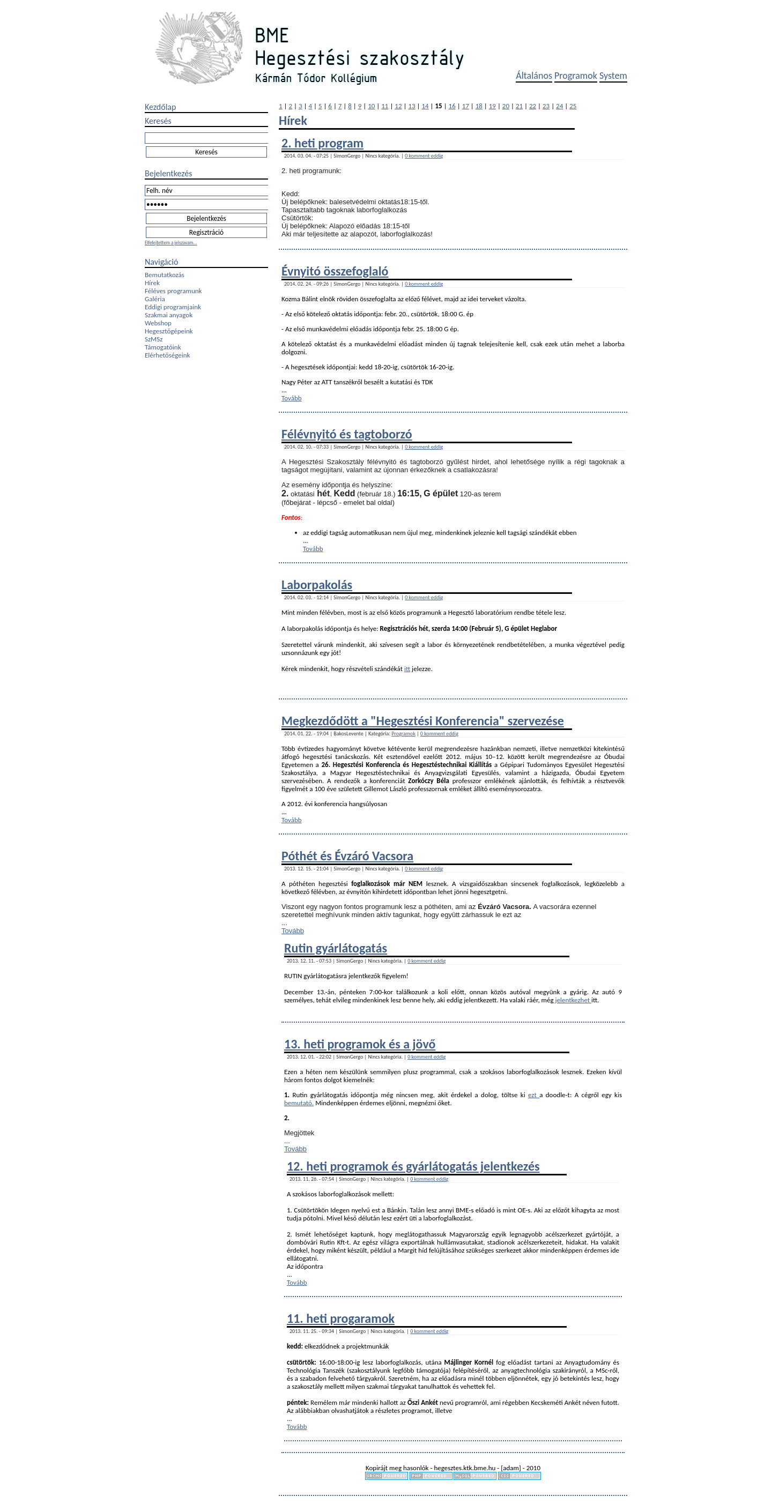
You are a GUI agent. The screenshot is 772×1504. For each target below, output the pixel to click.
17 (465, 106)
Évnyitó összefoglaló (335, 271)
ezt (533, 1095)
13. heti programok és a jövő (359, 1044)
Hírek (152, 283)
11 (384, 106)
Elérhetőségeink (167, 355)
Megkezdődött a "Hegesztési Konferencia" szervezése (422, 720)
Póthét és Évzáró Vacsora (347, 855)
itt (407, 669)
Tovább (291, 398)
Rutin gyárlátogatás (335, 948)
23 (546, 106)
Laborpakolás (316, 584)
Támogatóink (163, 347)
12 (398, 106)
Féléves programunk (173, 291)
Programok (575, 75)
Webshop (158, 323)
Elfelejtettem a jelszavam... (171, 242)
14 (424, 106)
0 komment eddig (424, 155)
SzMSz (153, 339)
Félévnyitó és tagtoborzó (346, 434)
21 (519, 106)
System (613, 75)
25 (572, 106)
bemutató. (299, 1103)
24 (559, 106)
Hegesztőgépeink (169, 331)
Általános (534, 75)
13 (411, 106)
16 (452, 106)
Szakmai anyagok (168, 315)
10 (371, 106)
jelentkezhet (573, 1000)
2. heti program (322, 143)
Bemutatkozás (164, 275)
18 (479, 106)
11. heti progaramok (341, 1318)
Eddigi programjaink (173, 307)
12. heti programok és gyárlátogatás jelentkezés (413, 1166)
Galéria (155, 299)
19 (492, 106)
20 (505, 106)
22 (532, 106)
